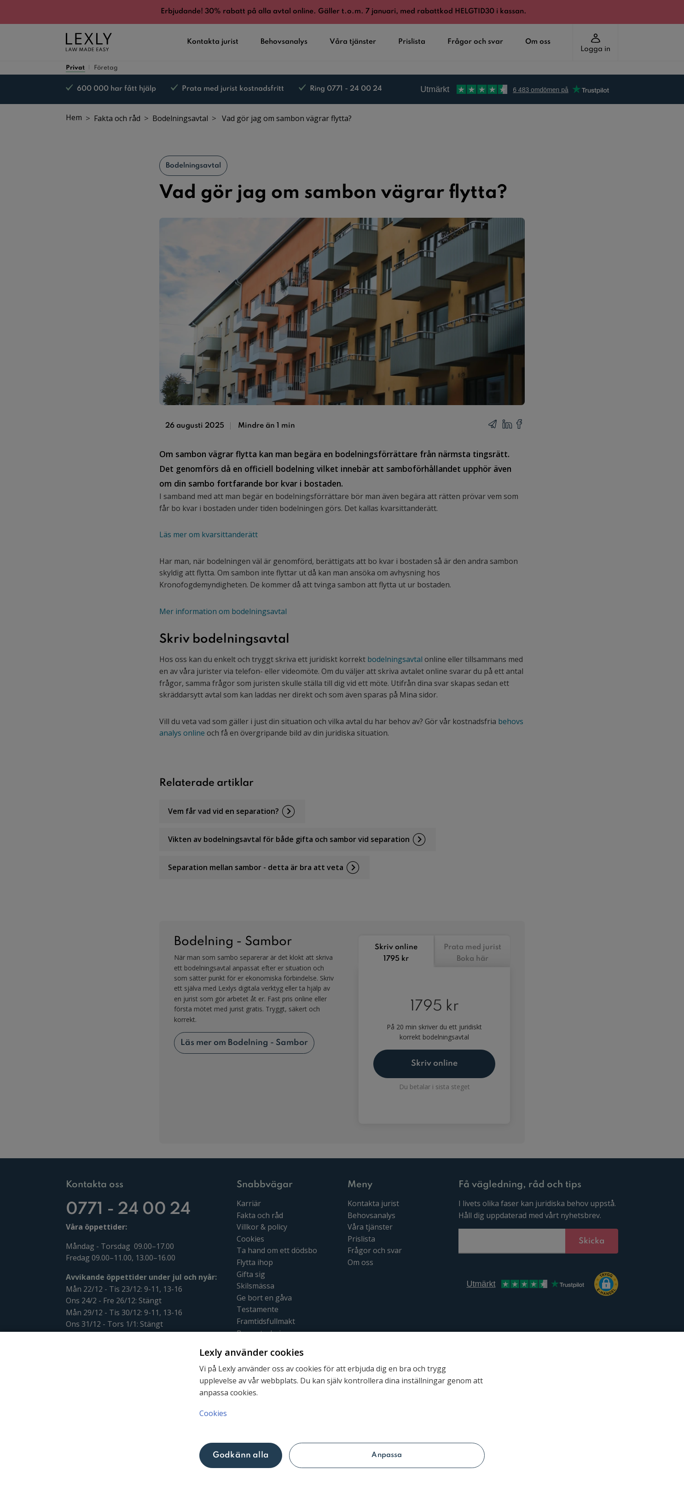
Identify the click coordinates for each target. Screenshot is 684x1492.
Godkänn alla (241, 1455)
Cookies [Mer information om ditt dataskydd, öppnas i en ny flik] (213, 1413)
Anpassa (386, 1455)
